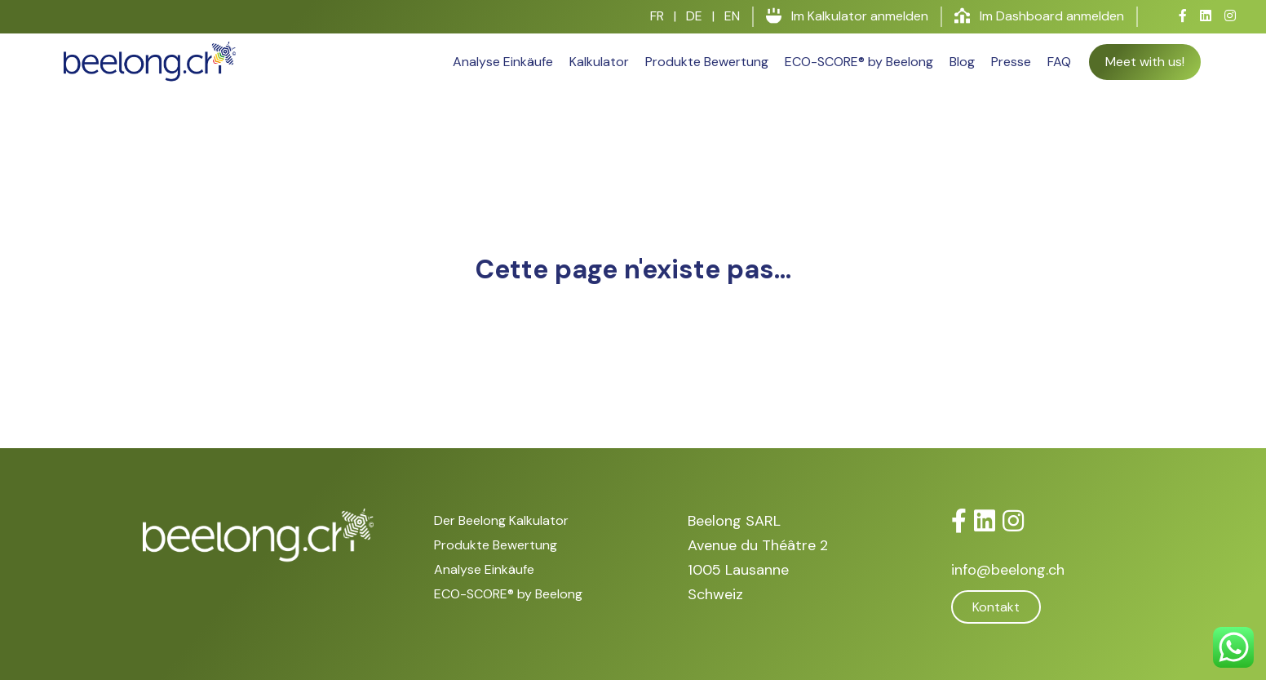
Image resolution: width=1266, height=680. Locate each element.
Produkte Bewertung (706, 61)
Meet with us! (1144, 61)
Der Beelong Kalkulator (501, 520)
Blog (962, 61)
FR (657, 15)
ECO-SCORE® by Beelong (859, 61)
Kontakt (996, 607)
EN (732, 15)
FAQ (1059, 61)
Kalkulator (599, 61)
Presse (1011, 61)
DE (694, 15)
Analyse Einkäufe (503, 61)
